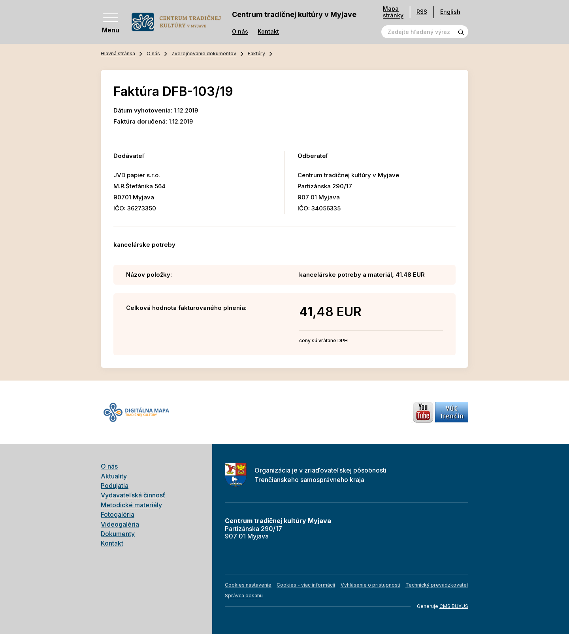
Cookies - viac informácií (306, 585)
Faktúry (256, 53)
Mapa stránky (393, 12)
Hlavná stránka (118, 53)
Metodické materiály (131, 505)
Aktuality (114, 476)
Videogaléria (120, 524)
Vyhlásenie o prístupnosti (370, 585)
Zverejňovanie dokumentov (203, 53)
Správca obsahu (244, 595)
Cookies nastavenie (248, 585)
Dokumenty (118, 534)
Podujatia (114, 486)
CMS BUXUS (453, 606)
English (450, 11)
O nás (240, 31)
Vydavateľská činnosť (133, 495)
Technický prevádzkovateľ (436, 585)
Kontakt (268, 31)
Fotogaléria (117, 514)
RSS (421, 11)
